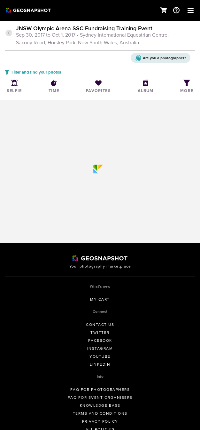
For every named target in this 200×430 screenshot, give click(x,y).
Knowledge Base (100, 405)
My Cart (100, 299)
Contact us (100, 324)
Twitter (100, 332)
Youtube (100, 356)
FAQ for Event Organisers (100, 397)
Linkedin (100, 364)
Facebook (100, 340)
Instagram (100, 348)
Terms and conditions (100, 413)
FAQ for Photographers (100, 389)
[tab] (100, 36)
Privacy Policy (100, 421)
